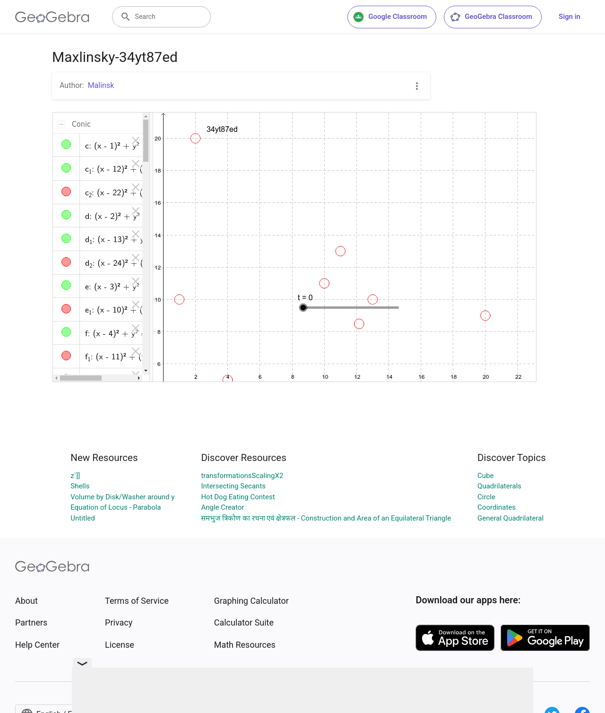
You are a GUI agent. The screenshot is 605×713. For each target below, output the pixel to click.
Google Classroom (390, 17)
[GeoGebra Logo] (52, 17)
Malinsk (101, 85)
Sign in (569, 16)
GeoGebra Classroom (490, 17)
